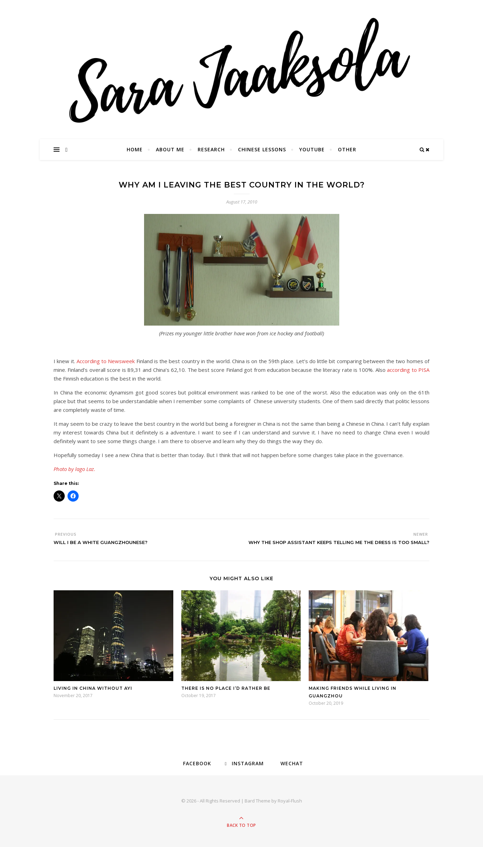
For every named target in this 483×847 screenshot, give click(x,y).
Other (347, 149)
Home (135, 149)
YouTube (312, 149)
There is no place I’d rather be (225, 688)
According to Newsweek (106, 361)
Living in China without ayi (93, 688)
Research (211, 149)
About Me (170, 149)
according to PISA (408, 369)
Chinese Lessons (262, 149)
